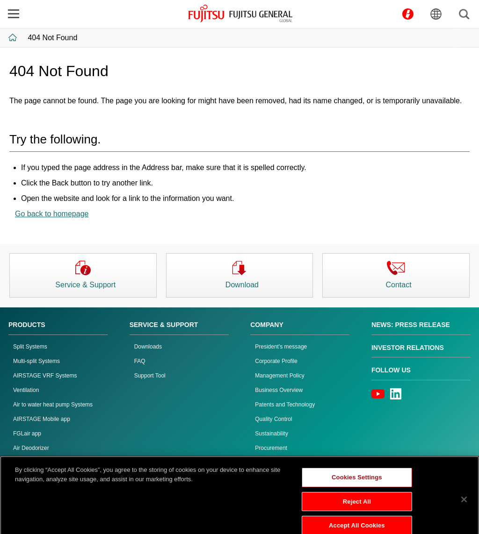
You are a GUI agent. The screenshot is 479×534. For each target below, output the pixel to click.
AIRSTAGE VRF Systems (45, 375)
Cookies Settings (357, 483)
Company (266, 324)
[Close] (464, 506)
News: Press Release (410, 324)
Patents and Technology (285, 404)
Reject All (357, 507)
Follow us (391, 370)
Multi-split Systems (36, 361)
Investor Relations (407, 347)
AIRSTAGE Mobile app (41, 419)
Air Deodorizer (31, 448)
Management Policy (279, 375)
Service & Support (164, 324)
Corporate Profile (276, 361)
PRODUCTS (26, 324)
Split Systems (30, 346)
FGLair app (27, 433)
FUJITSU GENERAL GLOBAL (240, 13)
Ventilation (26, 390)
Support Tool (150, 375)
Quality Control (273, 419)
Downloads (148, 346)
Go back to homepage (51, 214)
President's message (281, 346)
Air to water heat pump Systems (53, 404)
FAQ (139, 361)
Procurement (271, 448)
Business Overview (279, 390)
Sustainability (271, 433)
